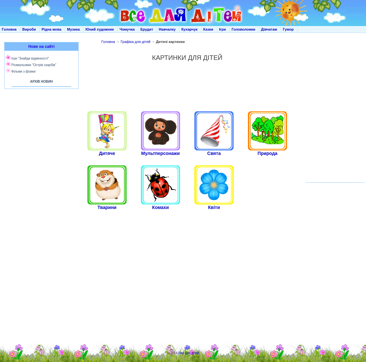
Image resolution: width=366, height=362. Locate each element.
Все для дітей (188, 353)
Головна (9, 29)
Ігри (222, 29)
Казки (208, 29)
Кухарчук (189, 29)
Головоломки (243, 29)
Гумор (288, 29)
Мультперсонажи (160, 153)
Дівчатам (269, 29)
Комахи (160, 207)
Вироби (29, 29)
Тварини (107, 207)
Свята (214, 153)
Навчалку (167, 29)
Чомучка (127, 29)
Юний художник (99, 29)
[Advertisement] (187, 86)
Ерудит (146, 29)
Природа (268, 153)
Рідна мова (51, 29)
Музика (73, 29)
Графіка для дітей (135, 42)
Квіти (214, 207)
